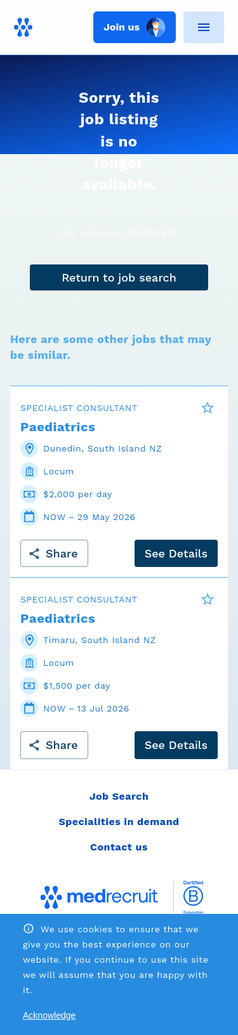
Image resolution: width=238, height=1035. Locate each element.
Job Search (119, 796)
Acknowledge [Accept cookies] (49, 1015)
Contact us (119, 847)
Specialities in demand (118, 822)
